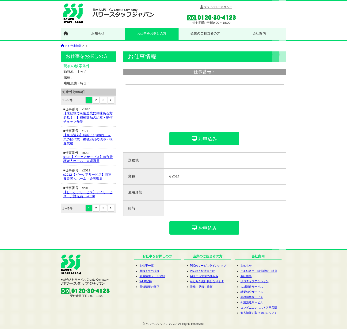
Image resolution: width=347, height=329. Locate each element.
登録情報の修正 (149, 286)
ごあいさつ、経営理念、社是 (258, 271)
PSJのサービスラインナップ (208, 265)
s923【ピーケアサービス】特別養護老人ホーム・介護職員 (88, 159)
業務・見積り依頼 (201, 286)
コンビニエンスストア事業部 (258, 307)
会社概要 (246, 276)
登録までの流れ (149, 271)
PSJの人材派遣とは (202, 271)
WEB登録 (146, 281)
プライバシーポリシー (216, 7)
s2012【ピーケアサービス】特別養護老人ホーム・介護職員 (87, 177)
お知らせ (97, 33)
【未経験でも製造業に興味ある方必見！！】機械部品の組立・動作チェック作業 (88, 117)
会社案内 (259, 33)
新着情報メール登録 (152, 276)
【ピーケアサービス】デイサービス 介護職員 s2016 (88, 194)
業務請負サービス (251, 297)
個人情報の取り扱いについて (258, 312)
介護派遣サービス (251, 302)
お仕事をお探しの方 (151, 33)
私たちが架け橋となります (207, 281)
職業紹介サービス (251, 292)
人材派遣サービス (251, 286)
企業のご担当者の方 (205, 33)
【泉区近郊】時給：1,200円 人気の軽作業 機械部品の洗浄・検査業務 (88, 139)
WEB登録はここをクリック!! (261, 14)
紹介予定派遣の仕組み (204, 276)
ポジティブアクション (254, 281)
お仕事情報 (75, 45)
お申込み (204, 138)
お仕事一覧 (147, 265)
